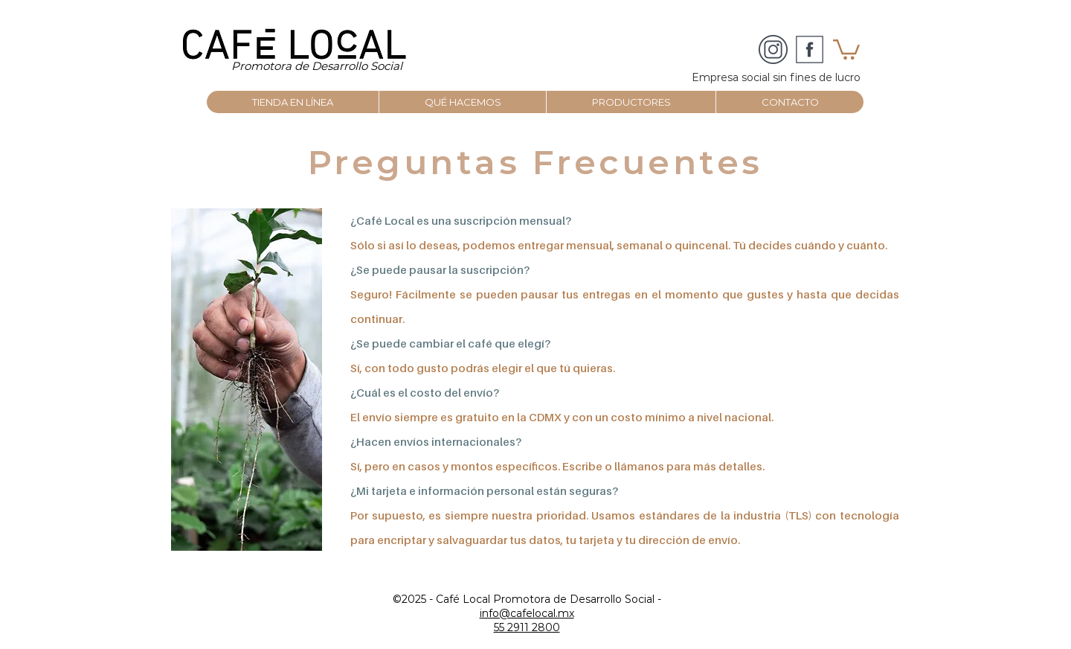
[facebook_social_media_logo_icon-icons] (809, 49)
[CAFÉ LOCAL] (773, 49)
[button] (846, 48)
